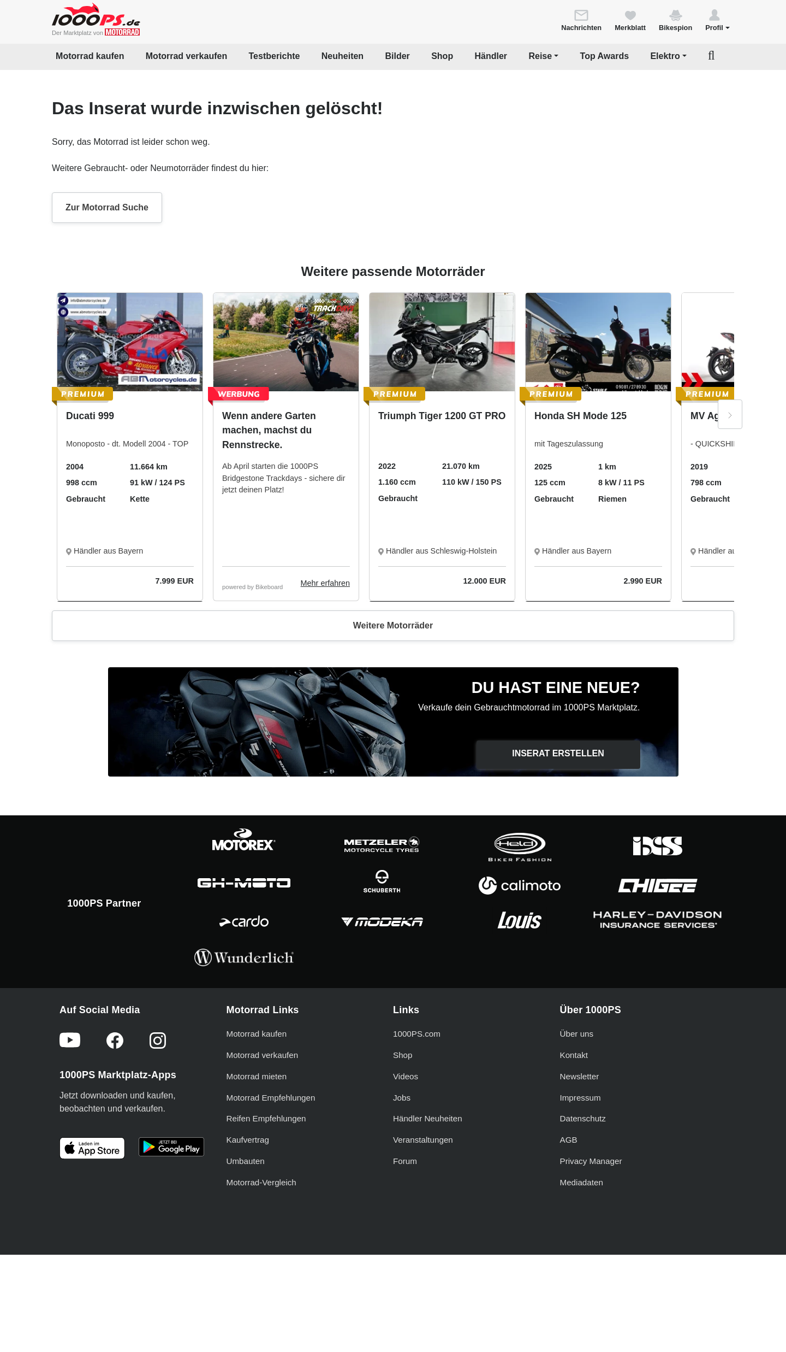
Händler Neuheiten (427, 1118)
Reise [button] (540, 56)
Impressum (580, 1097)
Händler (491, 56)
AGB (568, 1139)
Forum (405, 1161)
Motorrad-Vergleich (261, 1182)
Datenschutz (583, 1118)
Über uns (577, 1033)
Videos (405, 1076)
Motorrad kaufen (90, 56)
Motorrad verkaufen (186, 56)
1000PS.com (416, 1033)
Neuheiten (342, 56)
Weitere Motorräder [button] (393, 625)
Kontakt (574, 1055)
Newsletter (579, 1076)
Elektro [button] (665, 56)
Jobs (401, 1097)
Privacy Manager (591, 1161)
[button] (717, 20)
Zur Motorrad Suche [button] (107, 207)
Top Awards (604, 56)
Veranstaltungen (423, 1139)
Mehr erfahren (325, 583)
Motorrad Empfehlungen (271, 1097)
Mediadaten (581, 1182)
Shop (442, 56)
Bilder (397, 56)
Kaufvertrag (248, 1139)
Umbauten (246, 1161)
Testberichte (274, 56)
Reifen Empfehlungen (266, 1118)
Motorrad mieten (257, 1076)
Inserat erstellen (558, 753)
